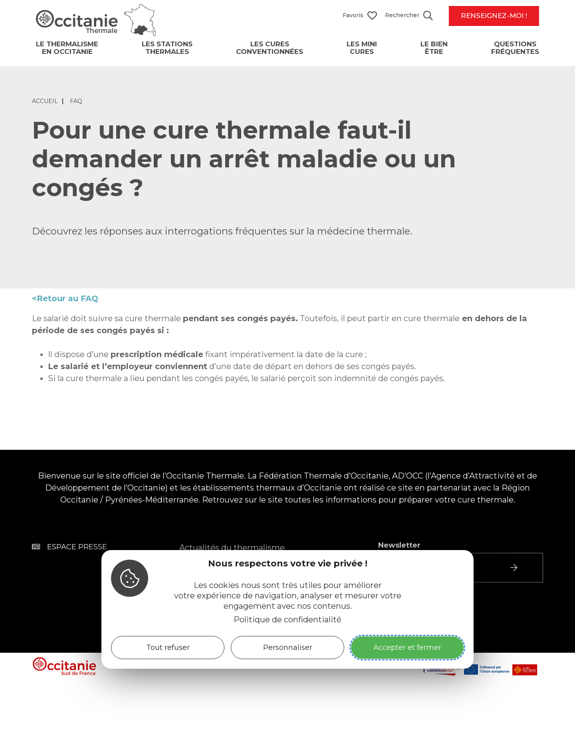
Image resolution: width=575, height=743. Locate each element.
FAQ (76, 107)
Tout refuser (168, 647)
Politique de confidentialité (287, 619)
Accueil (45, 107)
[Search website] (409, 16)
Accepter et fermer (407, 647)
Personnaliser (287, 647)
